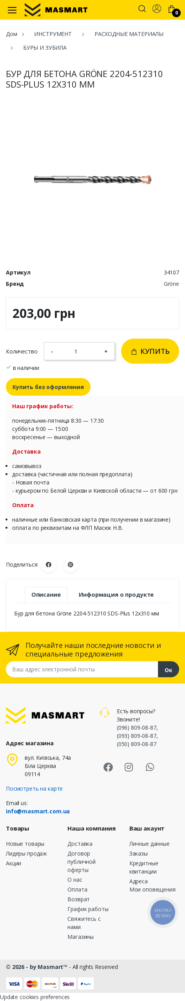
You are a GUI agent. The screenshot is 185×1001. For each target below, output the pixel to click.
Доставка (79, 843)
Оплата (77, 889)
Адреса (138, 881)
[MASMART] (56, 9)
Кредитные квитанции (143, 867)
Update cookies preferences (35, 997)
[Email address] (82, 669)
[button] (142, 9)
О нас (74, 879)
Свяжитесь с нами (83, 923)
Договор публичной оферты (81, 862)
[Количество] (79, 351)
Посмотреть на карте (34, 788)
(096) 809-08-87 (136, 727)
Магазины (80, 936)
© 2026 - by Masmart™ (37, 967)
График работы (87, 909)
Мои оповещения (152, 889)
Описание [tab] (46, 594)
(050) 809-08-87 (136, 744)
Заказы (138, 853)
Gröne (171, 283)
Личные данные (149, 843)
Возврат (78, 899)
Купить (150, 351)
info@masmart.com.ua (38, 811)
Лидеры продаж (26, 853)
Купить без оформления (48, 387)
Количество (22, 351)
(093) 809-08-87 (136, 735)
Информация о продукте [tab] (116, 594)
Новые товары (25, 843)
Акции (13, 863)
